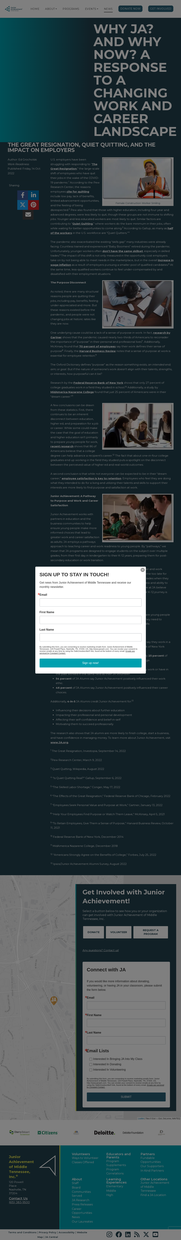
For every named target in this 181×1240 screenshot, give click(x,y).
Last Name (47, 629)
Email (43, 594)
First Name (47, 612)
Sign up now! (90, 662)
